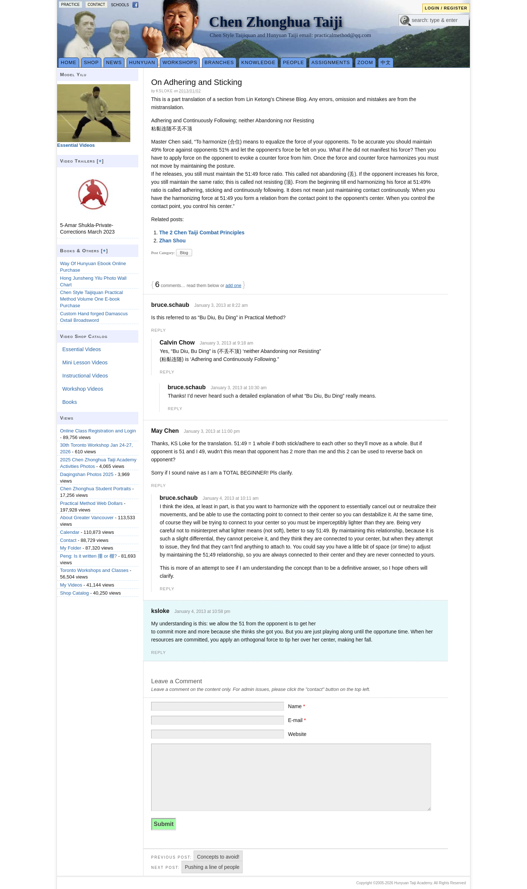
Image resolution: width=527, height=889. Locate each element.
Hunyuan (142, 62)
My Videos (71, 585)
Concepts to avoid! (218, 857)
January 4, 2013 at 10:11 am (231, 498)
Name (296, 706)
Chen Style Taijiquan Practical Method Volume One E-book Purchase (91, 299)
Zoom (365, 62)
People (293, 62)
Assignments (330, 62)
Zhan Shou (172, 240)
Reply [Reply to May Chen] (158, 485)
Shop (91, 62)
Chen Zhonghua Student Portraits (95, 488)
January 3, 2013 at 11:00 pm (212, 431)
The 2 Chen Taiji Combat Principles (201, 232)
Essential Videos (81, 349)
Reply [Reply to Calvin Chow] (167, 372)
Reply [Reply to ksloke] (158, 652)
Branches (219, 62)
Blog (184, 252)
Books (69, 402)
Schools (120, 5)
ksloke (164, 91)
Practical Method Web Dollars (91, 503)
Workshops (179, 62)
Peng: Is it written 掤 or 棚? (88, 556)
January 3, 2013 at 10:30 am (239, 387)
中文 (386, 62)
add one (233, 285)
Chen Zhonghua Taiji (276, 22)
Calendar (69, 532)
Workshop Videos (82, 389)
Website (297, 734)
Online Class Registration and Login (98, 431)
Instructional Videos (85, 376)
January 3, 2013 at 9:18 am (226, 343)
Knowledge (258, 62)
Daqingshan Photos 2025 (86, 474)
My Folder (70, 548)
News (114, 62)
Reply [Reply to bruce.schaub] (158, 330)
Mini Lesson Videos (85, 362)
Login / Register (446, 8)
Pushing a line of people (212, 867)
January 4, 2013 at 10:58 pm (203, 611)
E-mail (297, 720)
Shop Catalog (74, 593)
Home (68, 62)
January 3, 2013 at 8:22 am (221, 305)
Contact (96, 5)
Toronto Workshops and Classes (94, 570)
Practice (70, 5)
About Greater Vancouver (86, 517)
